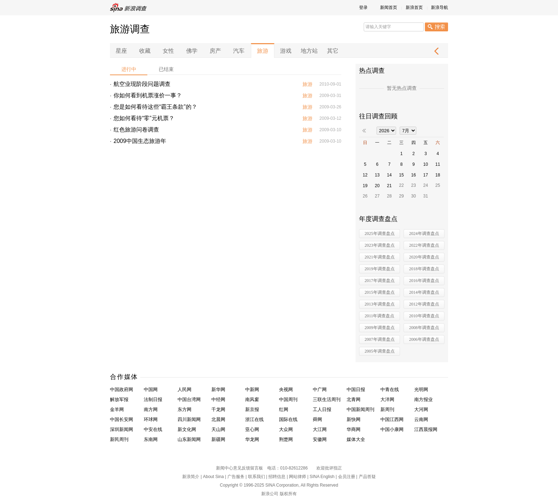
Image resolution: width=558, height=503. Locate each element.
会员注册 (346, 476)
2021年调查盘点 (380, 257)
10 (425, 164)
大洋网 (387, 399)
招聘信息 (276, 476)
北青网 (353, 399)
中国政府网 (121, 389)
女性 (168, 51)
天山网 (218, 429)
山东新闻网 (189, 439)
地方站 (309, 51)
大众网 (286, 429)
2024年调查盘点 (424, 233)
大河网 (421, 409)
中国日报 (356, 389)
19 (365, 185)
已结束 (166, 69)
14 (389, 175)
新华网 (218, 389)
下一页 (436, 51)
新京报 (252, 409)
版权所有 (288, 493)
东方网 (184, 409)
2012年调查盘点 (424, 304)
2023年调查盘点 (380, 245)
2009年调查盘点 (380, 327)
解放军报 (119, 399)
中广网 (320, 389)
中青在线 (389, 389)
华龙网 (252, 439)
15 (401, 175)
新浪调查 (129, 7)
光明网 (421, 389)
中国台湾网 (189, 399)
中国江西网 (392, 419)
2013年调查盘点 (380, 304)
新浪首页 (414, 7)
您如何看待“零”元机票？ (144, 118)
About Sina (213, 476)
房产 (215, 51)
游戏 (285, 51)
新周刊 (387, 409)
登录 (363, 7)
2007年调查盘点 (380, 339)
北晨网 (218, 419)
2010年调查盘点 (424, 315)
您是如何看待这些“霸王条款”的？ (155, 107)
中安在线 (153, 429)
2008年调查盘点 (424, 327)
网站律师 (297, 476)
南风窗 (252, 399)
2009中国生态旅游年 (140, 141)
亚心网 (252, 429)
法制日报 (153, 399)
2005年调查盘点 (380, 351)
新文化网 (187, 429)
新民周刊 (119, 439)
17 (425, 175)
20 (377, 185)
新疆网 (218, 439)
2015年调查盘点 (380, 292)
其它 (332, 51)
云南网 (421, 419)
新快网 (353, 419)
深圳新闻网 (121, 429)
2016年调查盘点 (424, 280)
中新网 (252, 389)
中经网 (218, 399)
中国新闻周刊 (360, 409)
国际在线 (288, 419)
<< (364, 131)
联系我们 (256, 476)
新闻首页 (388, 7)
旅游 (262, 51)
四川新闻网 (189, 419)
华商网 (353, 429)
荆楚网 (286, 439)
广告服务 (235, 476)
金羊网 (117, 409)
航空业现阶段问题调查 (142, 84)
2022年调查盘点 (424, 245)
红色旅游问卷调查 (136, 130)
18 (437, 175)
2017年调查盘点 (380, 280)
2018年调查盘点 (424, 268)
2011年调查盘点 (380, 315)
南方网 (151, 409)
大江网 (320, 429)
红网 (283, 409)
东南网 (151, 439)
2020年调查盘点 (424, 257)
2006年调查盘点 (424, 339)
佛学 (192, 51)
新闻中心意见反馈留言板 (239, 468)
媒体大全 (356, 439)
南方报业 (423, 399)
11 (437, 164)
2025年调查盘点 (380, 233)
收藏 (145, 51)
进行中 (128, 69)
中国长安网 (121, 419)
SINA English (322, 476)
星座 (121, 51)
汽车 (238, 51)
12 (365, 175)
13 (377, 175)
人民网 (184, 389)
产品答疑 (367, 476)
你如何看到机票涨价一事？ (148, 95)
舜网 (317, 419)
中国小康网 (392, 429)
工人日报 (322, 409)
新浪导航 (439, 7)
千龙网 (218, 409)
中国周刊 (288, 399)
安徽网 (320, 439)
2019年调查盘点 (380, 268)
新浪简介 (190, 476)
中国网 (151, 389)
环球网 (151, 419)
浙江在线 (254, 419)
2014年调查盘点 (424, 292)
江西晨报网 (425, 429)
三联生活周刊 (327, 399)
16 (413, 175)
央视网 (286, 389)
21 (389, 185)
